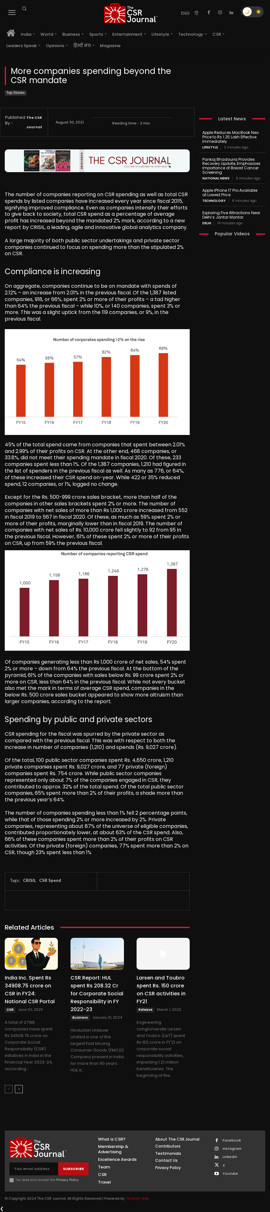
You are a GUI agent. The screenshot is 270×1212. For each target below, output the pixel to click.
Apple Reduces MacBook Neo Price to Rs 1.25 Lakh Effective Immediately (230, 137)
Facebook (232, 1140)
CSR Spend (50, 880)
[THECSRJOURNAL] (131, 13)
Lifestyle (210, 147)
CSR (10, 1009)
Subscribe (73, 1168)
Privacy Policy (67, 1180)
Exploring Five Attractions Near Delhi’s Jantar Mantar (231, 215)
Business (80, 1017)
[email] (33, 1168)
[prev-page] (9, 1089)
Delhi (206, 223)
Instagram (232, 1148)
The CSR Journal (34, 122)
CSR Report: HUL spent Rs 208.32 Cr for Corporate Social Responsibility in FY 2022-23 (97, 993)
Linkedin (230, 1157)
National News (216, 178)
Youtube (230, 1173)
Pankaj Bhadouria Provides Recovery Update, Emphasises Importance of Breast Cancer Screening (231, 165)
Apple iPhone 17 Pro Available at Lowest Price (232, 192)
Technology (214, 200)
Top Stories (16, 93)
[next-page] (19, 1089)
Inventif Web (138, 1198)
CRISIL (29, 880)
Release (145, 1009)
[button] (24, 8)
